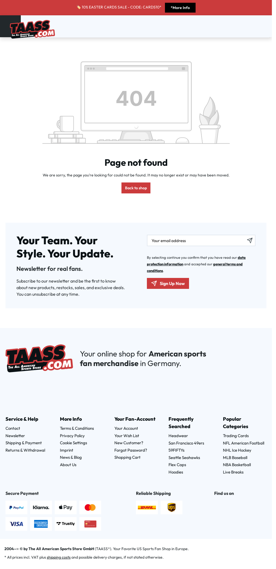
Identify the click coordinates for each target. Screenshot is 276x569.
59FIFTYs (176, 450)
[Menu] (6, 25)
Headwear (178, 435)
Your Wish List (126, 435)
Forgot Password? (130, 450)
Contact (12, 428)
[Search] (242, 25)
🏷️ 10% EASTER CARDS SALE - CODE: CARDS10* (119, 7)
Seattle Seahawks (184, 457)
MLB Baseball (235, 457)
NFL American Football (243, 443)
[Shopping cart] (264, 25)
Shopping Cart (127, 457)
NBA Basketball (237, 464)
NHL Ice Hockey (237, 450)
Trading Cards (236, 435)
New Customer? (128, 442)
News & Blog (71, 457)
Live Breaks (233, 472)
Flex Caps (177, 464)
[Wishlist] (257, 25)
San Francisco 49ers (186, 443)
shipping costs (59, 557)
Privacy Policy (72, 435)
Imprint (66, 450)
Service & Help (21, 419)
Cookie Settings (73, 442)
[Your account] (250, 25)
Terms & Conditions (77, 428)
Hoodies (175, 472)
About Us (68, 464)
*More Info (180, 7)
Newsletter (15, 435)
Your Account (126, 428)
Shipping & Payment (23, 442)
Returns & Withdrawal (25, 450)
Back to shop (136, 187)
